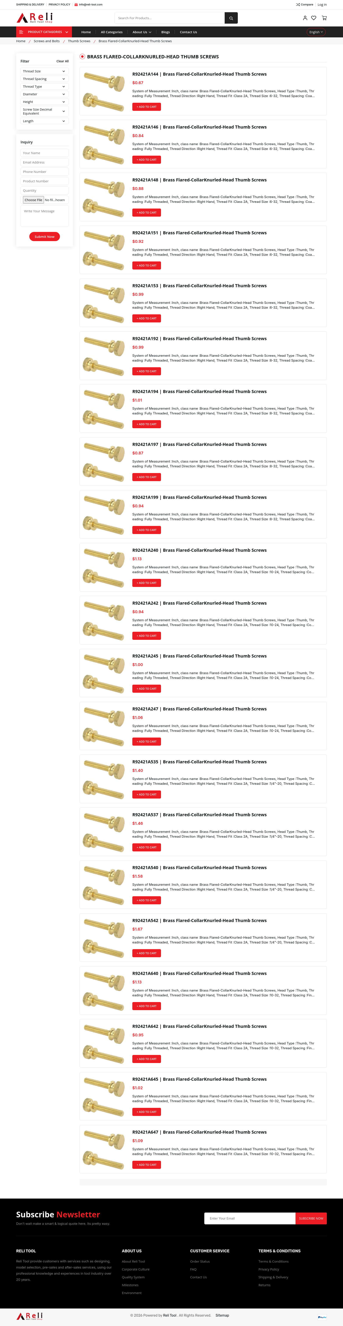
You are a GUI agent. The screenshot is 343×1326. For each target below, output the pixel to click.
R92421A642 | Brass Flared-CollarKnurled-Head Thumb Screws (199, 1026)
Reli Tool (170, 1315)
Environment (132, 1293)
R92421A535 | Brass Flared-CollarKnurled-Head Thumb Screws (199, 761)
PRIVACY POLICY (59, 4)
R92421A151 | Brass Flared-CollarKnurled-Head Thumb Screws (199, 232)
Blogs (165, 32)
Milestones (130, 1285)
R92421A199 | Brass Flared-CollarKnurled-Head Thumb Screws (199, 497)
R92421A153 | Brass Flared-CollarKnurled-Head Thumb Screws (199, 285)
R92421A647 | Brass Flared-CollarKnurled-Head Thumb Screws (199, 1132)
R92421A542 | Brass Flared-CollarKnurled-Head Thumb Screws (199, 920)
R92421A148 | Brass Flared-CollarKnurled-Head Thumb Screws (199, 180)
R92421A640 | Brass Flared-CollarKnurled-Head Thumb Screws (199, 973)
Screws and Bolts (47, 41)
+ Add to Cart (147, 107)
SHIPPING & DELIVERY (30, 4)
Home (86, 32)
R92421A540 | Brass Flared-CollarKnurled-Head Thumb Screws (199, 867)
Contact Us (188, 32)
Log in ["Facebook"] (322, 4)
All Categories (111, 32)
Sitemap (222, 1315)
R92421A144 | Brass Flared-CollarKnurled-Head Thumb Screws (199, 74)
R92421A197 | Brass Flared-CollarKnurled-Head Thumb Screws (199, 444)
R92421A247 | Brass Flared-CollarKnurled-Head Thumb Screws (199, 709)
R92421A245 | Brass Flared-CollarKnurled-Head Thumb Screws (199, 656)
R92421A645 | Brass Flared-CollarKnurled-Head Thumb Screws (199, 1079)
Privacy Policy (269, 1269)
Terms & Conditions (274, 1261)
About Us (142, 32)
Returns (265, 1285)
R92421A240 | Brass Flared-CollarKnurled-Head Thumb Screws (199, 550)
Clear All (62, 61)
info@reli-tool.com (88, 4)
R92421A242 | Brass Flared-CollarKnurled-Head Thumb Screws (199, 603)
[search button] (231, 18)
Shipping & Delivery (273, 1277)
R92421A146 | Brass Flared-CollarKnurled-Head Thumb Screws (199, 127)
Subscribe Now (311, 1218)
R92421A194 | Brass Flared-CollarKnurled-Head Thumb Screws (199, 391)
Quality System (133, 1277)
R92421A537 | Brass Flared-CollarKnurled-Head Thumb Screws (199, 814)
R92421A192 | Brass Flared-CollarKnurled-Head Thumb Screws (199, 338)
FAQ (193, 1269)
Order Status (200, 1261)
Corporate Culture (135, 1269)
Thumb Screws (79, 41)
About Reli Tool (133, 1261)
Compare (304, 4)
